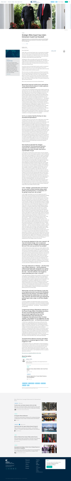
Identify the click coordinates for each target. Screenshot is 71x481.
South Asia (24, 385)
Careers (37, 468)
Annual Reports (38, 467)
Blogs (37, 463)
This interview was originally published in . (31, 353)
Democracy (52, 1)
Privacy (37, 469)
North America (38, 383)
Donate (66, 1)
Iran (56, 1)
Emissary (13, 1)
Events (37, 461)
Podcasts (37, 464)
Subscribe (49, 466)
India (28, 385)
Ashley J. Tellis (25, 47)
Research (9, 1)
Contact (37, 466)
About (16, 1)
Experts (18, 1)
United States (43, 383)
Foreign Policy (25, 383)
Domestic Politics (31, 383)
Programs (38, 459)
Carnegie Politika (22, 424)
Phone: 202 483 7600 (8, 466)
